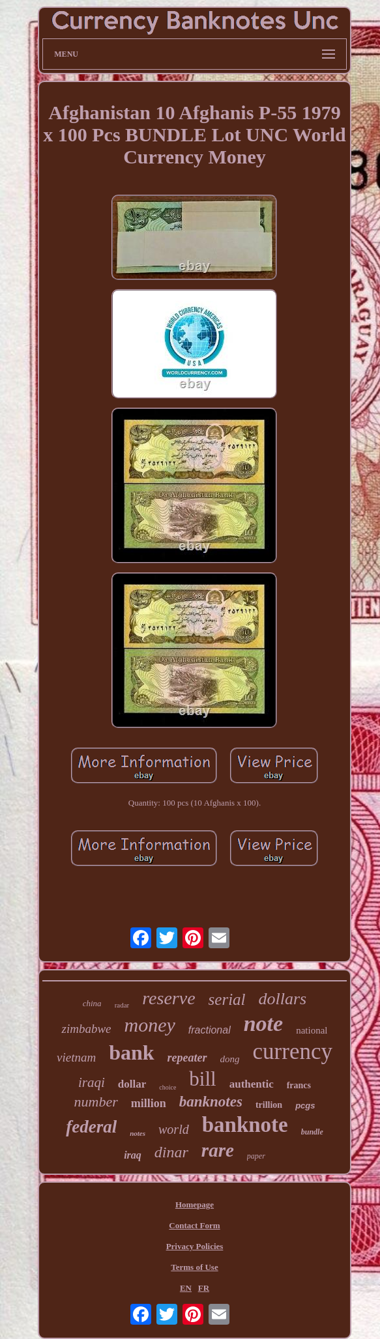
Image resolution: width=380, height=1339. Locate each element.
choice (167, 1087)
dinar (171, 1152)
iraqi (91, 1082)
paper (256, 1156)
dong (230, 1059)
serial (227, 999)
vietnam (76, 1057)
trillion (269, 1105)
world (173, 1129)
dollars (283, 998)
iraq (132, 1155)
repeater (187, 1057)
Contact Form (194, 1225)
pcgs (305, 1105)
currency (292, 1051)
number (96, 1101)
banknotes (210, 1101)
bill (202, 1078)
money (149, 1025)
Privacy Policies (195, 1246)
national (311, 1030)
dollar (132, 1084)
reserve (168, 998)
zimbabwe (86, 1029)
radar (122, 1005)
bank (131, 1052)
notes (137, 1133)
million (148, 1103)
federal (91, 1126)
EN (186, 1288)
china (92, 1003)
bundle (312, 1131)
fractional (209, 1030)
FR (203, 1288)
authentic (251, 1084)
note (263, 1023)
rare (217, 1150)
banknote (245, 1124)
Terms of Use (194, 1267)
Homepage (194, 1204)
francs (299, 1085)
